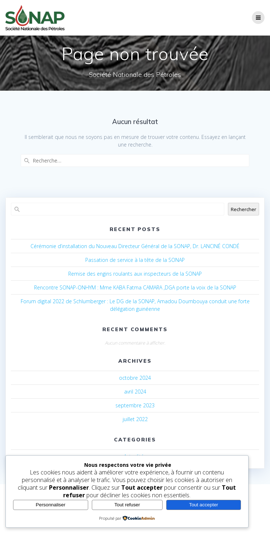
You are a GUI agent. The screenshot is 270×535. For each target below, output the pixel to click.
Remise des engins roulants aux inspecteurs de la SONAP (135, 273)
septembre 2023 (135, 405)
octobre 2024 (135, 377)
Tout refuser (127, 504)
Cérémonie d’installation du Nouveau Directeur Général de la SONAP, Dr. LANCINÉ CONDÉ (135, 246)
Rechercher (243, 209)
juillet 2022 (135, 419)
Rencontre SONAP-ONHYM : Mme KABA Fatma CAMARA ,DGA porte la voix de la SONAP (135, 287)
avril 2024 (135, 391)
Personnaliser (51, 504)
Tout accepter (203, 504)
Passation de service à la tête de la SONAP (135, 259)
